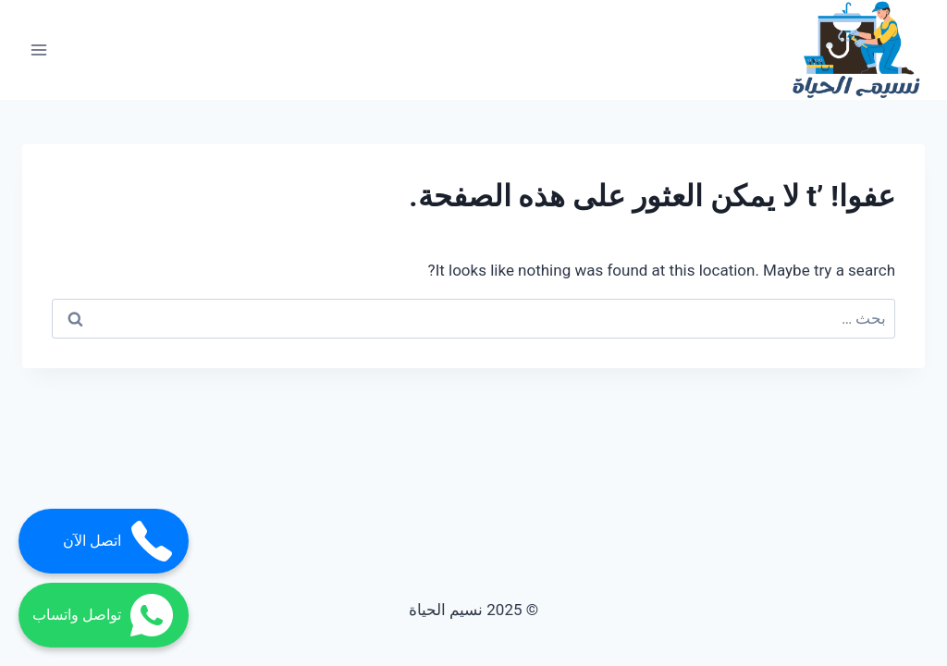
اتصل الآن (119, 541)
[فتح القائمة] (39, 50)
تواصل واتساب (103, 615)
